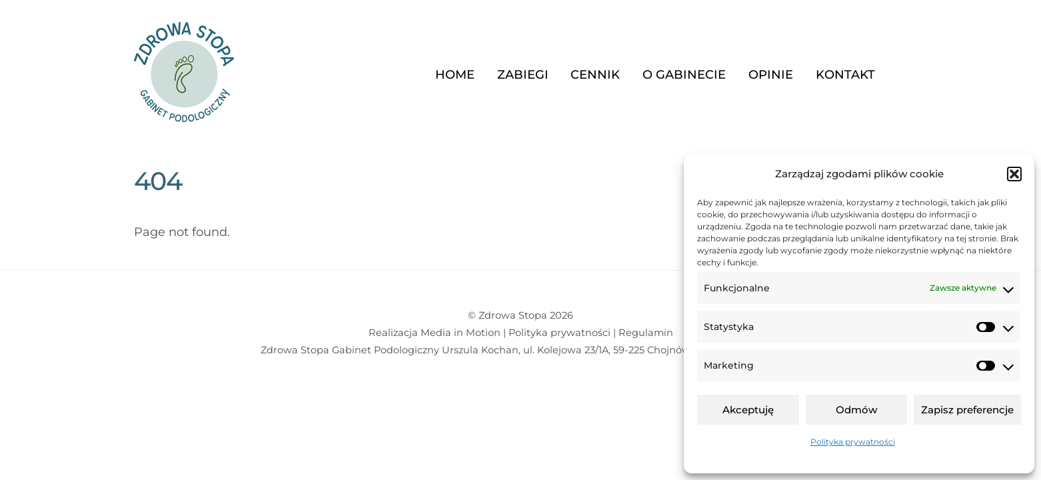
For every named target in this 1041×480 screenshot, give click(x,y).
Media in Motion (461, 333)
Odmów (856, 409)
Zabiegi (522, 74)
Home (455, 74)
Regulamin (645, 333)
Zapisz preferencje (967, 409)
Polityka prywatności (852, 442)
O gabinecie (684, 74)
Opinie (770, 74)
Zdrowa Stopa (513, 315)
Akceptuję (748, 409)
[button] (1014, 174)
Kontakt (845, 74)
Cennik (595, 74)
